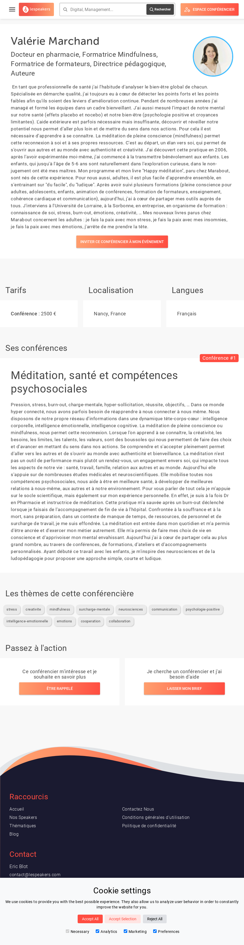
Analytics (106, 931)
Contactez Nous (138, 809)
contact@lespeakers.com (34, 874)
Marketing (135, 931)
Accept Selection (122, 919)
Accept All (90, 919)
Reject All (154, 919)
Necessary (78, 931)
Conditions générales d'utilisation (156, 817)
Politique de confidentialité (149, 825)
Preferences (166, 931)
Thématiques (22, 825)
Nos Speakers (23, 817)
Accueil (16, 809)
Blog (14, 834)
